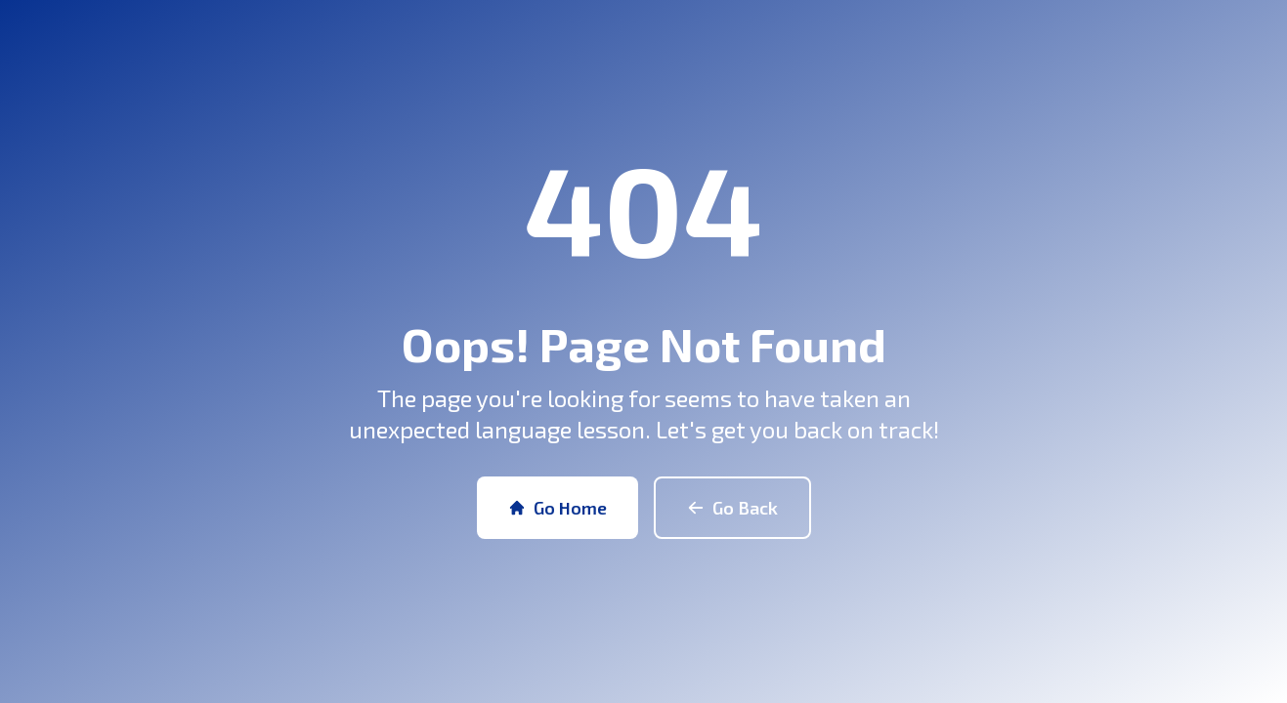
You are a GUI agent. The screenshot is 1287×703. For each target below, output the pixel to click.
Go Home (557, 507)
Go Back (732, 507)
